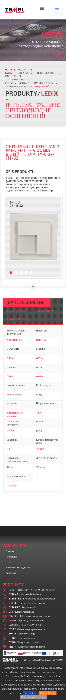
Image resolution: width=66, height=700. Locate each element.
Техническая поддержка (18, 567)
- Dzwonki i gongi (22, 633)
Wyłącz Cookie (47, 693)
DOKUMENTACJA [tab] (45, 310)
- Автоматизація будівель (25, 594)
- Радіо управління (22, 638)
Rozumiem (30, 693)
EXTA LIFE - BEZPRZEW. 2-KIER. (26, 624)
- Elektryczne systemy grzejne (30, 616)
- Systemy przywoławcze (27, 629)
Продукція (11, 556)
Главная (10, 551)
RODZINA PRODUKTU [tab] (18, 319)
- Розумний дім (22, 607)
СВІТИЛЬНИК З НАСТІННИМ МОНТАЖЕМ (29, 83)
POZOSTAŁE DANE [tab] (17, 310)
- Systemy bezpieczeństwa (27, 603)
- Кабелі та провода (21, 611)
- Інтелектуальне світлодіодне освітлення (29, 75)
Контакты (11, 573)
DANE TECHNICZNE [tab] (26, 302)
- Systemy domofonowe (26, 620)
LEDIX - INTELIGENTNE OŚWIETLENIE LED (32, 589)
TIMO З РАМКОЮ (14, 79)
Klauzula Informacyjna (33, 697)
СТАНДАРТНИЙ (40, 86)
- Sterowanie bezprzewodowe (32, 598)
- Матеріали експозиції (24, 642)
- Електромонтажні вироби (27, 646)
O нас (9, 562)
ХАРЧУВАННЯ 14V (15, 86)
